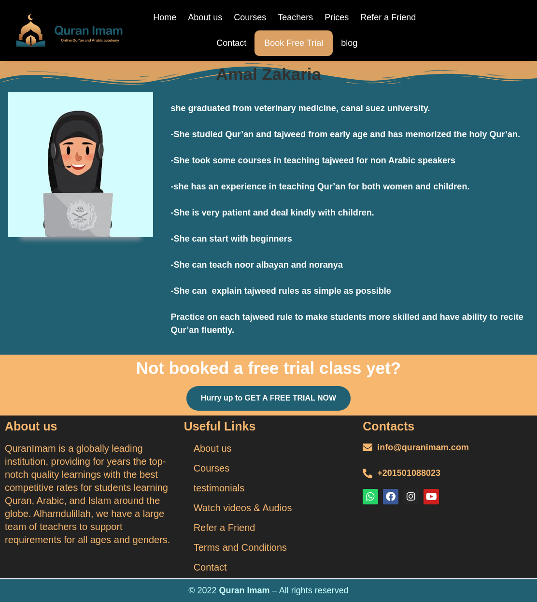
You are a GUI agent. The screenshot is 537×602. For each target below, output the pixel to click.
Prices (337, 17)
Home (164, 17)
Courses (250, 17)
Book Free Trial (293, 43)
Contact (231, 43)
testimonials (219, 488)
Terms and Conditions (240, 547)
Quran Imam (244, 590)
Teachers (295, 17)
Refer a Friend (388, 17)
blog (349, 43)
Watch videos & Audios (243, 507)
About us (205, 17)
